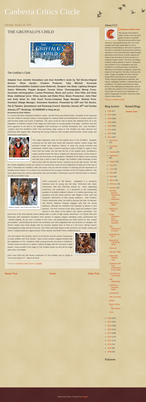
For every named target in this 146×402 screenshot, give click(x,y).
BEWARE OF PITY (114, 235)
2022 (110, 126)
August (113, 162)
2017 (110, 322)
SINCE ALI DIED (113, 204)
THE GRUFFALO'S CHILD (115, 229)
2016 (110, 326)
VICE (111, 312)
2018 (110, 318)
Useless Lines (131, 112)
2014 (110, 333)
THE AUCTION (115, 297)
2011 (110, 344)
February (113, 184)
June (112, 169)
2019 (110, 137)
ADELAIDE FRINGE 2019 (113, 258)
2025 (110, 115)
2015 (110, 329)
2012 (110, 340)
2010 (110, 348)
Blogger (85, 397)
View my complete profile (114, 100)
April (111, 176)
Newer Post (11, 273)
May (111, 173)
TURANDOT (114, 293)
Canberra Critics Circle (42, 11)
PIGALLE (112, 248)
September (114, 156)
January (113, 188)
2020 (110, 133)
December (114, 140)
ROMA (111, 301)
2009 (110, 352)
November (114, 146)
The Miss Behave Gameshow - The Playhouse (114, 195)
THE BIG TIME (115, 252)
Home (52, 273)
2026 (110, 111)
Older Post (93, 273)
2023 (110, 122)
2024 (110, 118)
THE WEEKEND (114, 280)
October (113, 152)
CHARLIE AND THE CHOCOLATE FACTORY (115, 267)
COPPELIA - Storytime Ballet (114, 287)
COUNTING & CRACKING (114, 275)
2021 (110, 130)
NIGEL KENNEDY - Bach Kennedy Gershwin (115, 218)
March (112, 180)
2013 (110, 337)
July (111, 165)
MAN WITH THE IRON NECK (114, 242)
